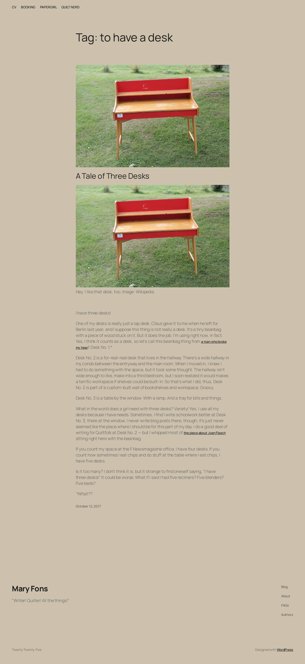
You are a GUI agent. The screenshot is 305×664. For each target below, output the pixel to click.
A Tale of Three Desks (113, 176)
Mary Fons (30, 588)
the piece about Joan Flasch (205, 433)
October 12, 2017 (88, 506)
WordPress (285, 649)
